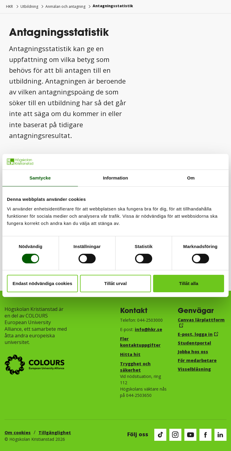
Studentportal (194, 343)
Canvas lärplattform (201, 320)
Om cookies (18, 432)
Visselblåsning (194, 369)
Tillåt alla (188, 283)
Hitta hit (130, 354)
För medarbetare (197, 360)
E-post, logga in (195, 334)
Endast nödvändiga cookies (42, 283)
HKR (9, 6)
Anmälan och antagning (65, 6)
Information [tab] (115, 177)
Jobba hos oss (193, 351)
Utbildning (29, 6)
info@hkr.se (148, 329)
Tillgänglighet (54, 432)
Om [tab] (191, 177)
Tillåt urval (115, 283)
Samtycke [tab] (40, 177)
